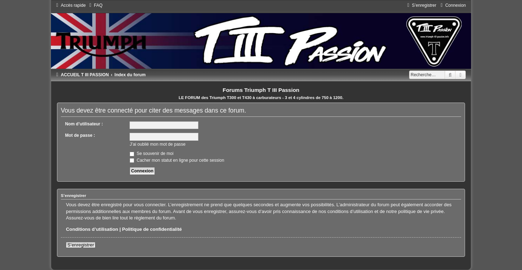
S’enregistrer (80, 245)
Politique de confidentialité (152, 229)
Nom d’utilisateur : (84, 123)
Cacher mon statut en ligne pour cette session (177, 160)
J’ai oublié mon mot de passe (158, 144)
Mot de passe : (80, 135)
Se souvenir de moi (151, 153)
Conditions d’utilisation (92, 229)
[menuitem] (95, 5)
